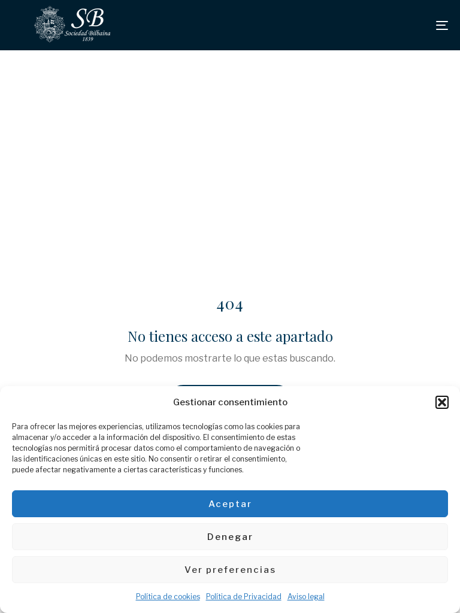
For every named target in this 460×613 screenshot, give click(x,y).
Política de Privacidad (244, 596)
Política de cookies (168, 596)
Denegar (230, 537)
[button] (442, 402)
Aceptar (230, 504)
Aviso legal (306, 596)
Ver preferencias (230, 570)
